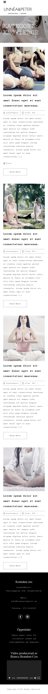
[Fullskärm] (39, 678)
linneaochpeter (12, 113)
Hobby (44, 113)
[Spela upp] (10, 678)
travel (8, 163)
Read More (15, 172)
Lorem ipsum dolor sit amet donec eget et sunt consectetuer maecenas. (22, 100)
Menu (5, 1)
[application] (24, 670)
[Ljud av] (35, 678)
